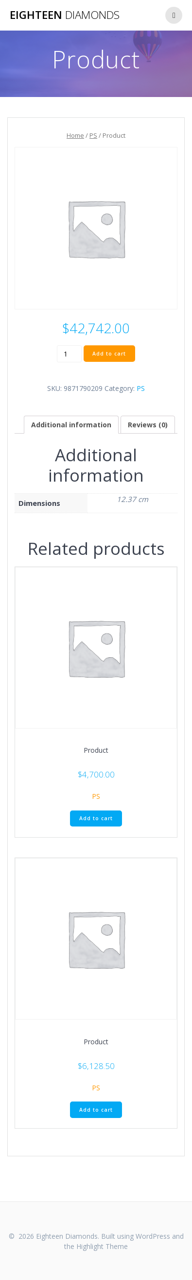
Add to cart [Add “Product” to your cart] (96, 818)
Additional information (71, 424)
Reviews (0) (148, 424)
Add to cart (109, 353)
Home (75, 135)
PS (93, 135)
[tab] (71, 425)
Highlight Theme (102, 1246)
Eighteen (65, 15)
